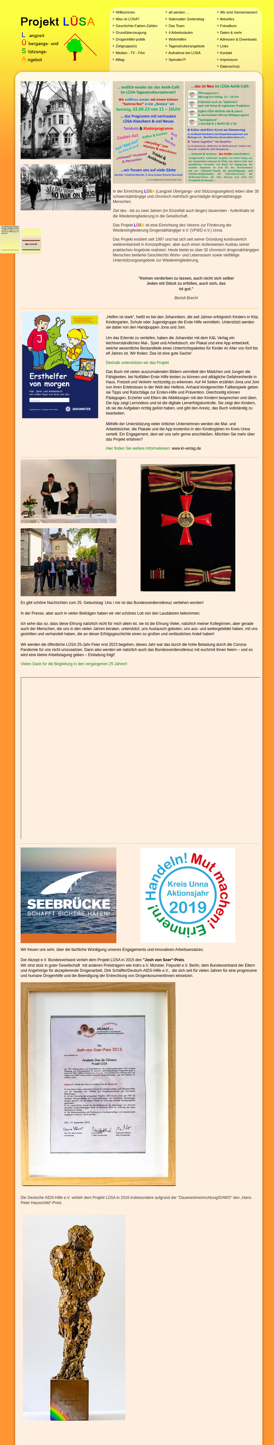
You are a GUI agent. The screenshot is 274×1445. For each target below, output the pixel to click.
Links (224, 46)
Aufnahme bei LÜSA (185, 53)
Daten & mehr (231, 32)
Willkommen (125, 12)
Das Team (176, 26)
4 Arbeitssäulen (181, 32)
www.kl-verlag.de (186, 448)
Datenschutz (230, 66)
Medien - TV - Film (130, 53)
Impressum (229, 60)
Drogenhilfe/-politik (130, 39)
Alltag (119, 60)
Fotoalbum (228, 26)
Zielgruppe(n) (126, 46)
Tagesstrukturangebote (187, 46)
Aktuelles (227, 19)
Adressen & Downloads (238, 39)
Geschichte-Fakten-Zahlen (137, 26)
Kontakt (226, 53)
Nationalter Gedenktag (186, 19)
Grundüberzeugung (131, 32)
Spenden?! (177, 60)
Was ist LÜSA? (128, 19)
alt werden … (179, 12)
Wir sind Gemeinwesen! (239, 12)
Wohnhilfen (177, 39)
